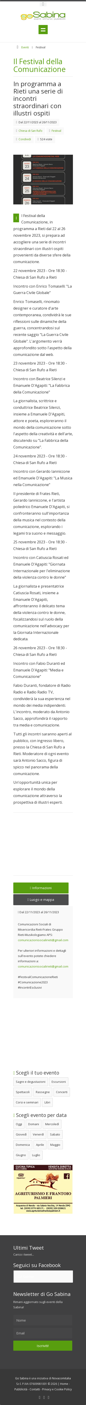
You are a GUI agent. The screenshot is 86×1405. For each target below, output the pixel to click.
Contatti (35, 1389)
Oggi (19, 1124)
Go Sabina (25, 1276)
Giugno (21, 1155)
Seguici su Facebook (37, 1265)
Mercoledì (52, 1124)
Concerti (61, 1092)
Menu (43, 29)
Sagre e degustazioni (30, 1082)
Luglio (36, 1155)
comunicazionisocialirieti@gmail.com (43, 940)
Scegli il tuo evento (36, 1073)
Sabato (55, 1134)
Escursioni (59, 1082)
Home (64, 1384)
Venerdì (38, 1134)
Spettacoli (23, 1092)
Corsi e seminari (27, 1102)
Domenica (23, 1145)
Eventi (25, 47)
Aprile (40, 1145)
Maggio (55, 1145)
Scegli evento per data (40, 1115)
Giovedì (21, 1134)
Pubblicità (20, 1389)
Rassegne (43, 1092)
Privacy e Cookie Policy (57, 1389)
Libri (47, 1102)
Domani (33, 1124)
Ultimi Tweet (28, 1247)
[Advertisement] (43, 847)
